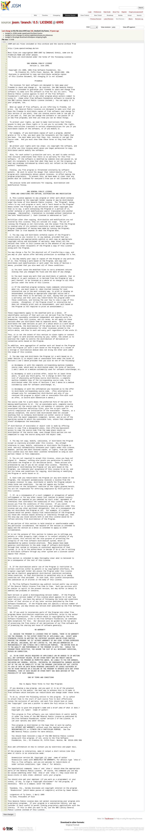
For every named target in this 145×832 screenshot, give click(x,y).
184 (5, 441)
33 (6, 113)
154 (5, 376)
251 (5, 586)
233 (5, 547)
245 (5, 573)
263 (5, 612)
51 (6, 152)
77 (6, 209)
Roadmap (110, 15)
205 (5, 486)
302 (5, 697)
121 (5, 304)
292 (5, 675)
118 (5, 298)
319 (5, 734)
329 (5, 755)
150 (5, 367)
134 (5, 332)
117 (5, 296)
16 (6, 76)
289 (5, 669)
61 (6, 174)
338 (5, 775)
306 (5, 705)
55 (6, 161)
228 (5, 536)
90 (6, 237)
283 (5, 656)
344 (5, 788)
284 (5, 658)
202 (5, 480)
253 (5, 591)
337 (5, 773)
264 (5, 614)
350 (5, 801)
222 (5, 523)
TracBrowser (109, 819)
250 (5, 584)
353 (5, 808)
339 (5, 777)
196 (5, 467)
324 (5, 745)
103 (5, 265)
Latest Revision (108, 19)
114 (5, 289)
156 (5, 380)
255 (5, 595)
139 (5, 343)
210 (5, 497)
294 (5, 680)
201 (5, 478)
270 (5, 627)
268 (5, 623)
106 (5, 272)
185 (5, 443)
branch (26, 22)
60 (6, 172)
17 (6, 79)
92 (6, 241)
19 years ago (54, 31)
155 (5, 378)
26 (6, 98)
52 (6, 155)
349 (5, 799)
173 (5, 417)
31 (6, 109)
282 (5, 654)
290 (5, 671)
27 (6, 100)
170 (5, 411)
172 (5, 415)
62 (6, 176)
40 (6, 129)
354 (5, 810)
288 (5, 667)
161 (5, 391)
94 (6, 246)
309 (5, 712)
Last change (6, 31)
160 (5, 389)
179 (5, 430)
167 (5, 404)
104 (5, 267)
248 (5, 580)
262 (5, 610)
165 (5, 400)
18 (6, 81)
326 (5, 749)
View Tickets (84, 15)
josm (15, 22)
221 (5, 521)
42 (6, 133)
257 (5, 599)
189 (5, 452)
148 (5, 363)
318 (5, 732)
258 (5, 601)
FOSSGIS (92, 828)
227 (5, 534)
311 (5, 716)
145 (5, 356)
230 (5, 541)
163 (5, 395)
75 (6, 204)
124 (5, 311)
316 (5, 727)
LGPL (136, 830)
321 (5, 738)
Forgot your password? (136, 12)
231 (5, 543)
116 (5, 293)
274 (5, 636)
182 (5, 437)
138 (5, 341)
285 (5, 660)
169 (5, 408)
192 (5, 458)
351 (5, 803)
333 (5, 764)
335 (5, 768)
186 (5, 445)
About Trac (116, 12)
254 (5, 593)
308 (5, 710)
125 (5, 313)
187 (5, 447)
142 (5, 350)
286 (5, 662)
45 (6, 139)
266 (5, 619)
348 (5, 797)
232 (5, 545)
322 (5, 740)
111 (5, 283)
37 (6, 122)
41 (6, 131)
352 (5, 805)
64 (6, 181)
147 (5, 361)
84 (6, 224)
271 (5, 630)
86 (6, 228)
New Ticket (98, 15)
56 (6, 163)
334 (5, 766)
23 (6, 92)
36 (6, 120)
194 (5, 463)
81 (6, 218)
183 (5, 439)
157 (5, 382)
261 (5, 608)
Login (90, 12)
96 (6, 250)
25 (6, 96)
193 (5, 460)
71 (6, 196)
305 (5, 703)
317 (5, 729)
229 (5, 539)
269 (5, 625)
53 (6, 157)
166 (5, 402)
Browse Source (70, 15)
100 (5, 259)
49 (6, 148)
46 (6, 142)
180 (5, 432)
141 (5, 348)
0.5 (35, 22)
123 (5, 309)
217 (5, 512)
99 (6, 257)
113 (5, 287)
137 (5, 339)
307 (5, 708)
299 (5, 690)
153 (5, 374)
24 (6, 94)
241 (5, 564)
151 (5, 369)
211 (5, 500)
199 (5, 474)
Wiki (35, 15)
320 (5, 736)
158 (5, 385)
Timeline (45, 15)
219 (5, 517)
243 (5, 569)
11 (6, 66)
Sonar (130, 15)
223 (5, 526)
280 (5, 649)
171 (5, 413)
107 (5, 274)
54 (6, 159)
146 (5, 359)
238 (5, 558)
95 (6, 248)
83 (6, 222)
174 (5, 419)
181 (5, 435)
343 (5, 786)
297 (5, 686)
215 (5, 508)
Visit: (88, 27)
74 (6, 202)
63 (6, 179)
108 (5, 276)
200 (5, 476)
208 (5, 493)
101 (5, 261)
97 (6, 252)
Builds (120, 15)
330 (5, 758)
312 (5, 719)
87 (6, 230)
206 (5, 489)
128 (5, 319)
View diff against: (133, 27)
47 (6, 144)
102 (5, 263)
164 (5, 398)
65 (6, 183)
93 (6, 244)
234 (5, 549)
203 (5, 482)
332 (5, 762)
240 (5, 562)
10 (6, 63)
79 (6, 213)
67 (6, 187)
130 (5, 324)
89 (6, 235)
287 (5, 664)
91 (6, 239)
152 (5, 371)
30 (6, 107)
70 (6, 194)
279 (5, 647)
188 (5, 450)
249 (5, 582)
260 (5, 606)
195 (5, 465)
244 (5, 571)
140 (5, 345)
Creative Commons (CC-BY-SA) (94, 830)
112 (5, 285)
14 (6, 72)
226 (5, 532)
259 (5, 604)
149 (5, 365)
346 (5, 792)
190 (5, 454)
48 (6, 146)
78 (6, 211)
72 (6, 198)
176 (5, 424)
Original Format (72, 825)
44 (6, 137)
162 (5, 393)
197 (5, 469)
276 (5, 641)
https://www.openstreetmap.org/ (132, 828)
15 (6, 74)
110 (5, 280)
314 (5, 723)
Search (139, 15)
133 (5, 330)
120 (5, 302)
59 (6, 170)
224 (5, 528)
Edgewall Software (26, 830)
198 (5, 471)
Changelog (56, 15)
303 (5, 699)
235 (5, 552)
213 (5, 504)
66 (6, 185)
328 (5, 753)
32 (6, 111)
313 (5, 721)
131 (5, 326)
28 (6, 103)
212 (5, 502)
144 (5, 354)
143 (5, 352)
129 (5, 322)
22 (6, 89)
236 (5, 554)
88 (6, 233)
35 (6, 118)
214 (5, 506)
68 (6, 189)
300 (5, 693)
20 (6, 85)
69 (6, 191)
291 (5, 673)
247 (5, 578)
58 (6, 168)
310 (5, 714)
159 (5, 387)
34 (6, 116)
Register (124, 12)
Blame (131, 19)
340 (31, 31)
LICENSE (46, 22)
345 (5, 790)
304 (5, 701)
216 (5, 510)
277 (5, 643)
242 (5, 567)
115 (5, 291)
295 (5, 682)
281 (5, 651)
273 (5, 634)
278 (5, 645)
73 (6, 200)
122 (5, 306)
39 (6, 126)
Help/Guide (106, 12)
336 (5, 771)
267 (5, 621)
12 (6, 68)
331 (5, 760)
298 (5, 688)
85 (6, 226)
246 (5, 575)
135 (5, 335)
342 (5, 784)
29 (6, 105)
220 (5, 519)
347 (5, 795)
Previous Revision (95, 19)
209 (5, 495)
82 (6, 220)
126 (5, 315)
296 (5, 684)
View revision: (106, 27)
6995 (59, 22)
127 (5, 317)
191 (5, 456)
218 (5, 515)
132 (5, 328)
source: (6, 22)
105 (5, 270)
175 (5, 421)
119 (5, 300)
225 (5, 530)
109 (5, 278)
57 (6, 166)
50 (6, 150)
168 (5, 406)
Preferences (97, 12)
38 (6, 124)
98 (6, 254)
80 (6, 215)
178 (5, 428)
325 (5, 747)
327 (5, 751)
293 (5, 677)
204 (5, 484)
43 (6, 135)
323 (5, 742)
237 (5, 556)
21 (6, 87)
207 (5, 491)
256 (5, 597)
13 (6, 70)
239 (5, 560)
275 (5, 638)
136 (5, 337)
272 (5, 632)
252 (5, 588)
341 (5, 782)
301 (5, 695)
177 (5, 426)
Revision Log (139, 19)
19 (6, 83)
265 (5, 617)
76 (6, 207)
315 (5, 725)
